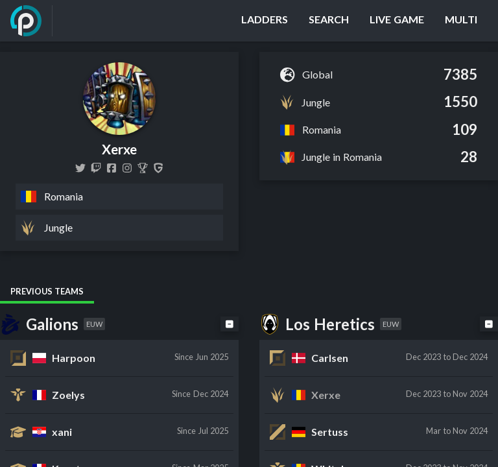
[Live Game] (396, 21)
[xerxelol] (127, 168)
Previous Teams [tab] (47, 291)
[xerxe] (96, 168)
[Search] (328, 21)
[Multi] (461, 21)
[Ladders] (264, 21)
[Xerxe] (142, 168)
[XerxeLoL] (80, 168)
